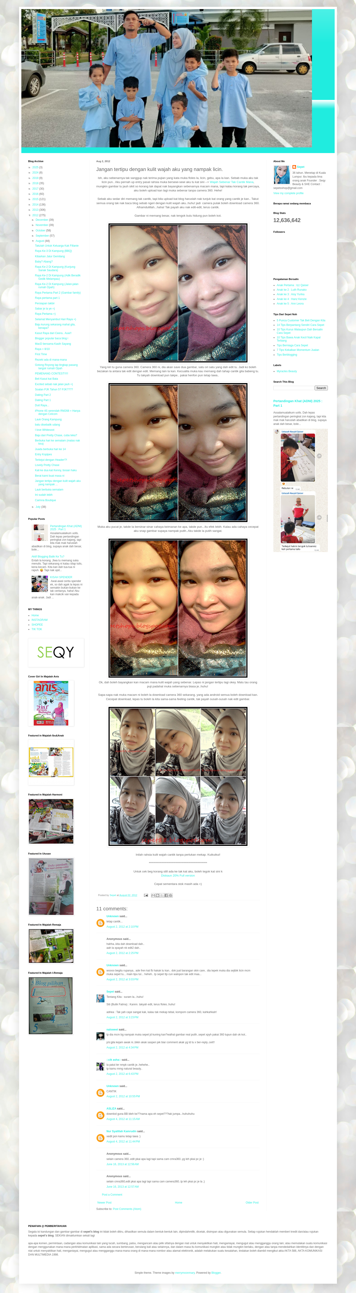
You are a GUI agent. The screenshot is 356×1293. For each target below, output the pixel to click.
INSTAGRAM (39, 620)
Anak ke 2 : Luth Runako (292, 289)
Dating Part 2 (43, 394)
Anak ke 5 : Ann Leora (290, 303)
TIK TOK (37, 629)
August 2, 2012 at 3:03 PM (122, 979)
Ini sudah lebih (43, 494)
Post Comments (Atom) (127, 1209)
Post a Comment (112, 1194)
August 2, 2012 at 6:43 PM (122, 1073)
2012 (35, 215)
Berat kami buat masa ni (49, 475)
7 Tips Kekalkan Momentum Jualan (298, 350)
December (42, 219)
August (40, 241)
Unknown (112, 916)
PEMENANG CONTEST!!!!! (51, 373)
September (43, 235)
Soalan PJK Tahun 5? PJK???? (54, 389)
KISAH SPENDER (61, 577)
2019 (35, 178)
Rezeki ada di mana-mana (51, 359)
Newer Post (104, 1202)
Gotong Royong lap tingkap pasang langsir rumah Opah (56, 366)
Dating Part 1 (43, 400)
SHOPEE (37, 624)
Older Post (252, 1202)
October (41, 230)
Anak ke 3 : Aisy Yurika (290, 294)
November (42, 225)
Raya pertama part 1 (47, 298)
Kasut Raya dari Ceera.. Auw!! (53, 333)
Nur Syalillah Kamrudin (121, 1131)
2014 (35, 204)
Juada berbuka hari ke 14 (50, 449)
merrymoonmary (185, 1272)
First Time (41, 354)
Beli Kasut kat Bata (46, 378)
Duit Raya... (42, 405)
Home (178, 1202)
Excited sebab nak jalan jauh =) (54, 384)
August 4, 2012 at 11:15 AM (123, 1119)
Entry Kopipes (43, 454)
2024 (35, 172)
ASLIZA (111, 1108)
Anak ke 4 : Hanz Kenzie (292, 299)
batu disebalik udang (47, 424)
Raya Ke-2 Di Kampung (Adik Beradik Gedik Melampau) (58, 277)
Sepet (110, 991)
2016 (35, 194)
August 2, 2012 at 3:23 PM (122, 1017)
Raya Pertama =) (45, 313)
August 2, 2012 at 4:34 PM (122, 1047)
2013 (35, 209)
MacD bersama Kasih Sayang (53, 343)
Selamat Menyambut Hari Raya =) (55, 319)
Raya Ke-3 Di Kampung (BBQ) (53, 251)
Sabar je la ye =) (45, 308)
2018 (35, 183)
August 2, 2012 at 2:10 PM (122, 926)
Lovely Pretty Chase (47, 465)
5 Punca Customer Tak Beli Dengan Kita (301, 320)
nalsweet (112, 1029)
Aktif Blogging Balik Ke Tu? (48, 556)
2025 (35, 167)
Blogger (216, 1272)
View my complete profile (288, 193)
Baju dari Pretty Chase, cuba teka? (56, 435)
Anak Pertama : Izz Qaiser (293, 285)
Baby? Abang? (44, 261)
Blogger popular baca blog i (51, 338)
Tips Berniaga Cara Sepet (292, 345)
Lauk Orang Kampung (48, 419)
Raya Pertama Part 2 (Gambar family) (58, 292)
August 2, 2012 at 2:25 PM (122, 953)
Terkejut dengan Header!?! (51, 459)
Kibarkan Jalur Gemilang (50, 256)
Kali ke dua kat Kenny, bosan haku (56, 470)
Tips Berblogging (287, 354)
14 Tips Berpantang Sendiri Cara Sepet (300, 325)
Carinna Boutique (45, 500)
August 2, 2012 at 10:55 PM (123, 1096)
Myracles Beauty (287, 371)
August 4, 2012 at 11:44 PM (123, 1141)
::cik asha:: (113, 1059)
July (38, 506)
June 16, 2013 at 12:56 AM (122, 1164)
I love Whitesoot (44, 429)
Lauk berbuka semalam (49, 489)
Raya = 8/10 (42, 349)
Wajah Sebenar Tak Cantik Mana (231, 182)
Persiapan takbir (45, 303)
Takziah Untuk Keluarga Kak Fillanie (57, 245)
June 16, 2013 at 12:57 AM (122, 1186)
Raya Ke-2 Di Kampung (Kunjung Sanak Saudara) (55, 268)
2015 (35, 199)
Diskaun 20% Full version (178, 875)
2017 (35, 188)
